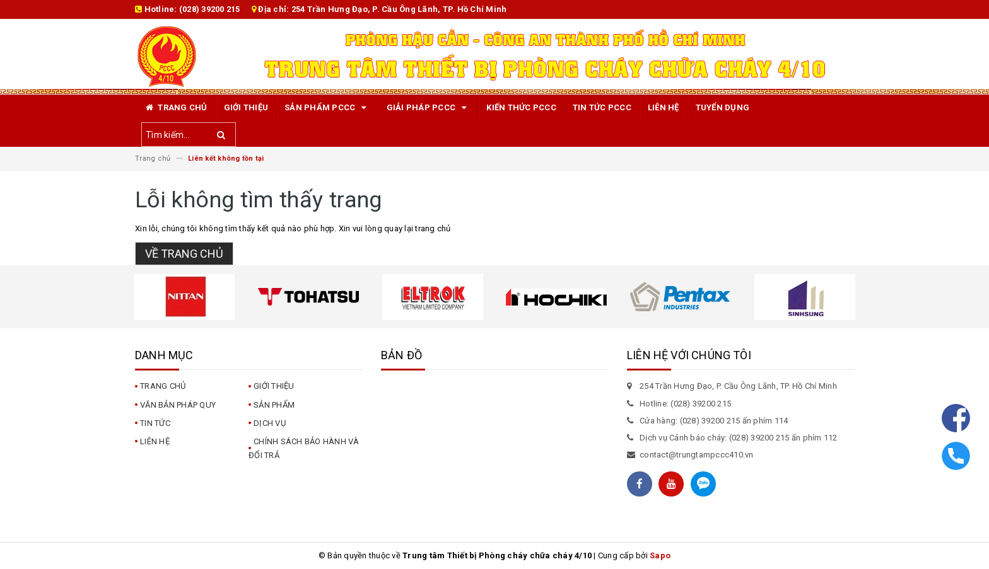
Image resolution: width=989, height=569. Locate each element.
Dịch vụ (270, 423)
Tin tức (155, 423)
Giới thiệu (246, 107)
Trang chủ (175, 107)
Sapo (660, 555)
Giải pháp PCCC (429, 107)
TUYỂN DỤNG (723, 107)
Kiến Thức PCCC (521, 107)
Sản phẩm (274, 405)
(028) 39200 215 (209, 9)
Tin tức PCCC (602, 107)
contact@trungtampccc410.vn (697, 454)
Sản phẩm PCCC (327, 107)
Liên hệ (663, 107)
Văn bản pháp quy (178, 405)
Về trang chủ (184, 253)
